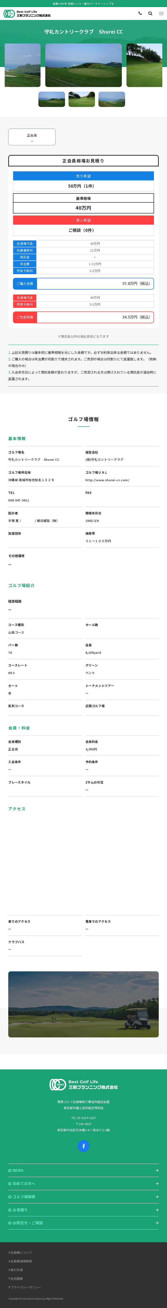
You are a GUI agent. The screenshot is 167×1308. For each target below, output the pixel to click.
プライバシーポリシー (26, 1287)
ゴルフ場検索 (21, 1196)
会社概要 (17, 1278)
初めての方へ (21, 1183)
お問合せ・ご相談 (25, 1222)
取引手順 (17, 1270)
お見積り (18, 1209)
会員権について (21, 1252)
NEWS (16, 1170)
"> (83, 861)
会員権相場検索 (21, 1261)
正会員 (32, 135)
